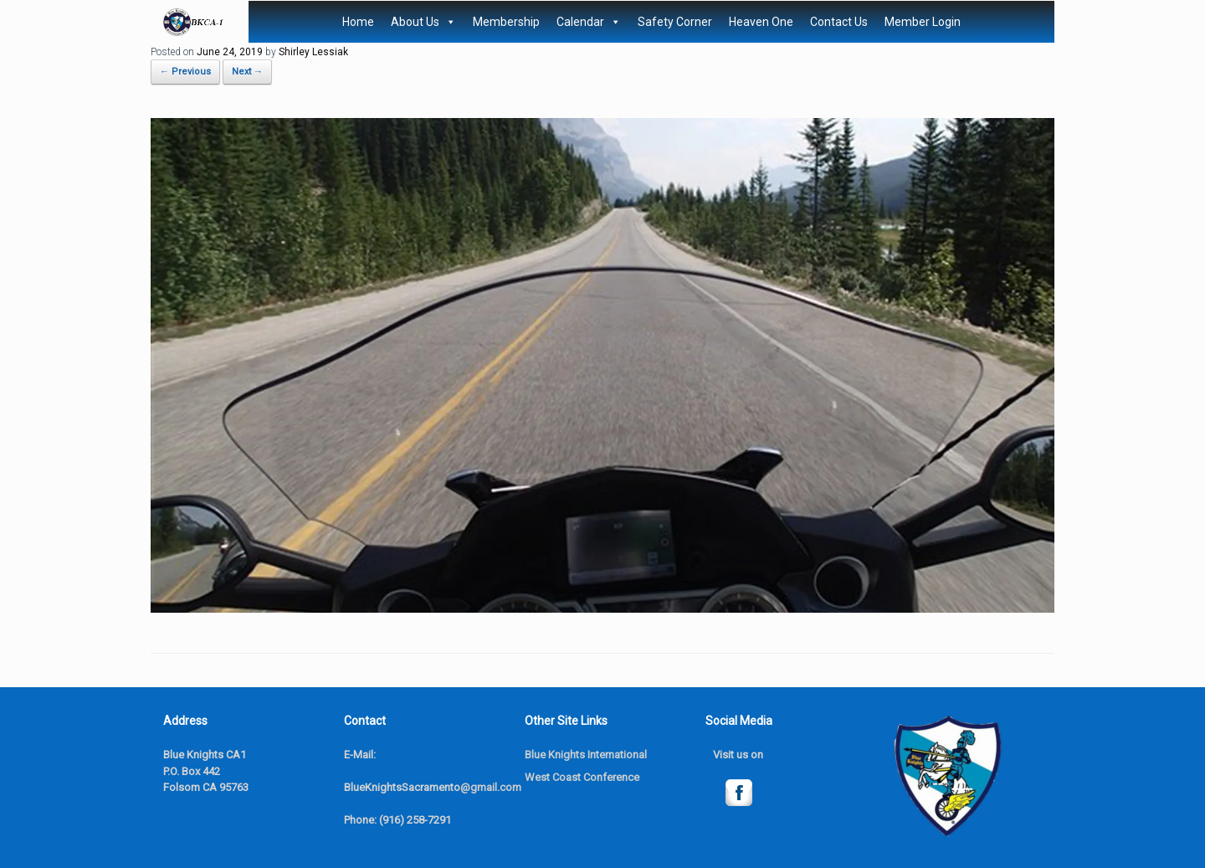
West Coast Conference (582, 777)
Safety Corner (675, 21)
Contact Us (839, 21)
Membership (506, 21)
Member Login (923, 21)
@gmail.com (490, 787)
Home (358, 21)
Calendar (588, 21)
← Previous (185, 71)
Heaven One (761, 21)
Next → (247, 71)
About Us (423, 21)
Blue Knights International (586, 754)
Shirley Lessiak (313, 52)
